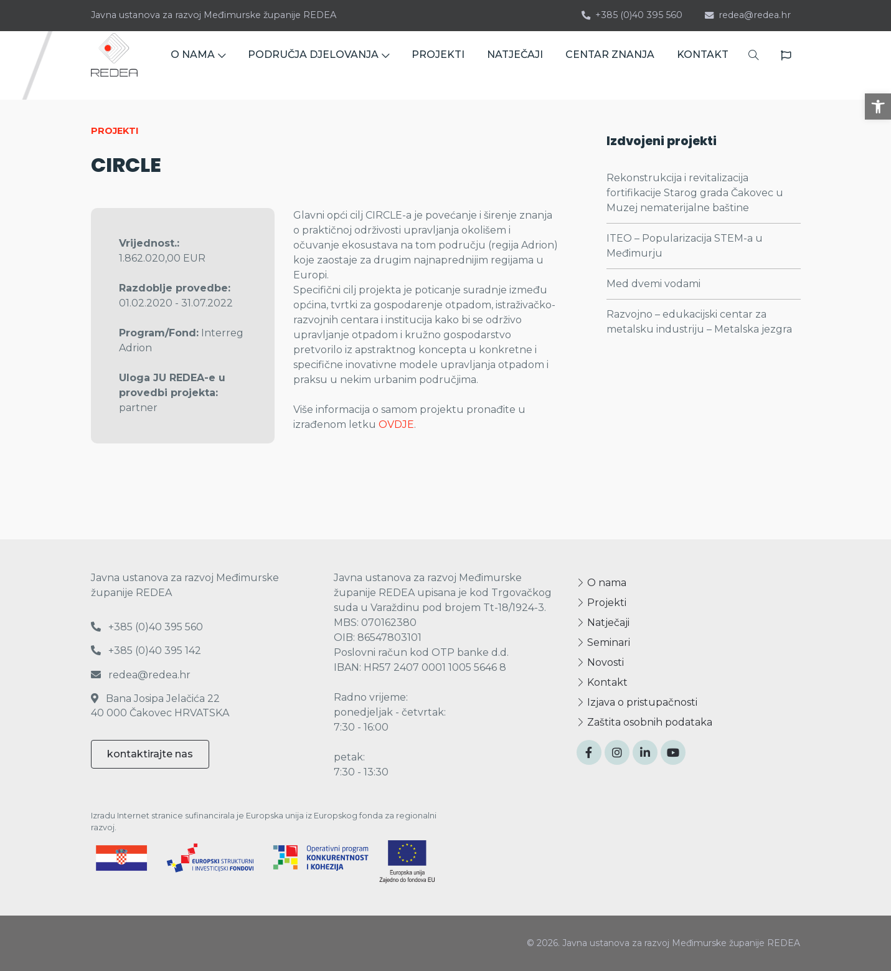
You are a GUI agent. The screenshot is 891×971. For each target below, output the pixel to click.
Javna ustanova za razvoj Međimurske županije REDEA (213, 15)
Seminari (603, 642)
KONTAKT (702, 65)
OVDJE (396, 424)
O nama (601, 583)
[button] (878, 106)
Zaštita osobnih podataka (644, 722)
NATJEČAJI (515, 65)
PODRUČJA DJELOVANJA (318, 65)
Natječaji (603, 622)
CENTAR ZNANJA (609, 65)
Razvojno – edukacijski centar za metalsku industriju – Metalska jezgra (699, 321)
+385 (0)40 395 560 (632, 15)
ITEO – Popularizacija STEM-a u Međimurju (684, 245)
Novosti (600, 662)
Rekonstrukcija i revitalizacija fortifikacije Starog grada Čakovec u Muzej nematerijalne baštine (694, 193)
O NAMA (198, 65)
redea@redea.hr (748, 15)
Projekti (601, 603)
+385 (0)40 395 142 (146, 650)
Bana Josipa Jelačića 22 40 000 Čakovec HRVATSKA (160, 705)
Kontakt (602, 682)
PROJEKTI (438, 65)
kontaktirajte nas (150, 754)
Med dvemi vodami (653, 284)
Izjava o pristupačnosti (637, 702)
